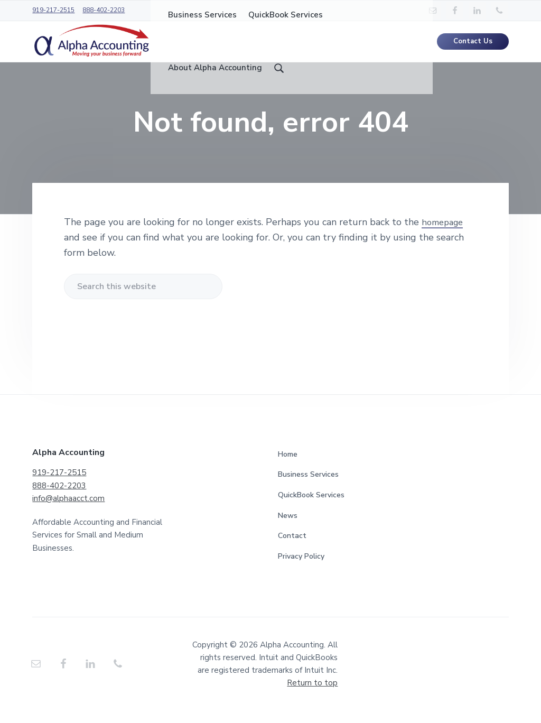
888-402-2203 (103, 10)
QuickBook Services (311, 507)
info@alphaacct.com (68, 510)
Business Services (308, 486)
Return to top (312, 695)
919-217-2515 (53, 10)
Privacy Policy (301, 568)
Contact (292, 548)
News (287, 528)
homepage (445, 234)
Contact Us (472, 47)
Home (287, 466)
